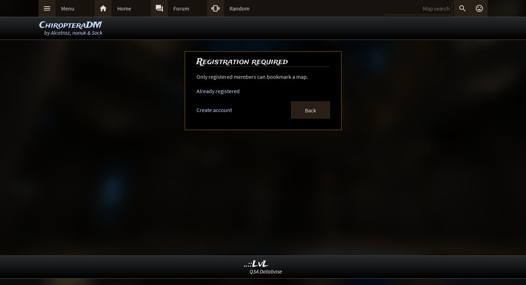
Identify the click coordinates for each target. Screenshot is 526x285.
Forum (181, 8)
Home (124, 8)
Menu (67, 8)
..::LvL (256, 264)
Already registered (218, 91)
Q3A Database (265, 271)
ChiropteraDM (70, 25)
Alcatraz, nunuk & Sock (76, 32)
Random (239, 8)
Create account (214, 109)
